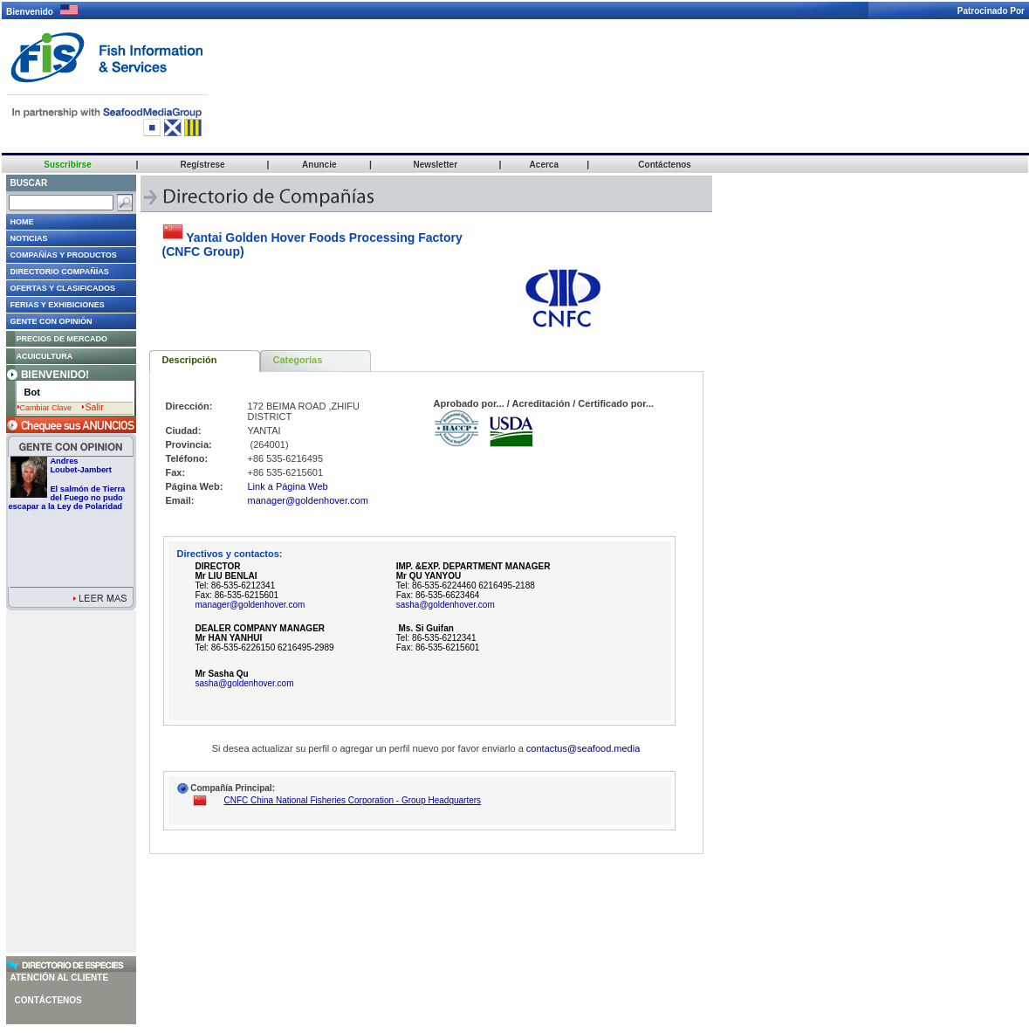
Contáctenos (48, 1000)
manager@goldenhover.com (308, 500)
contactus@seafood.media (583, 748)
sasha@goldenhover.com (445, 604)
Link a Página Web (288, 486)
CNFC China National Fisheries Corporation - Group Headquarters (353, 800)
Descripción (189, 360)
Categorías (298, 360)
